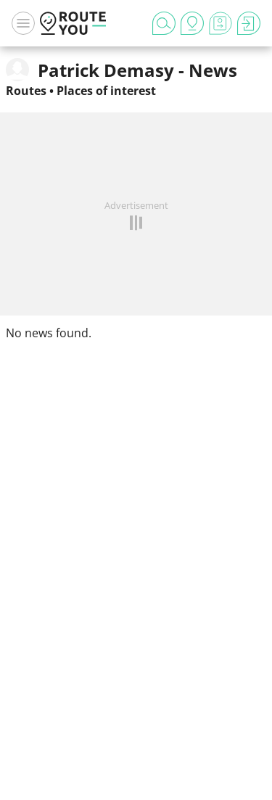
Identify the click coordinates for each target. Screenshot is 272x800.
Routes (26, 91)
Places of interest (106, 91)
